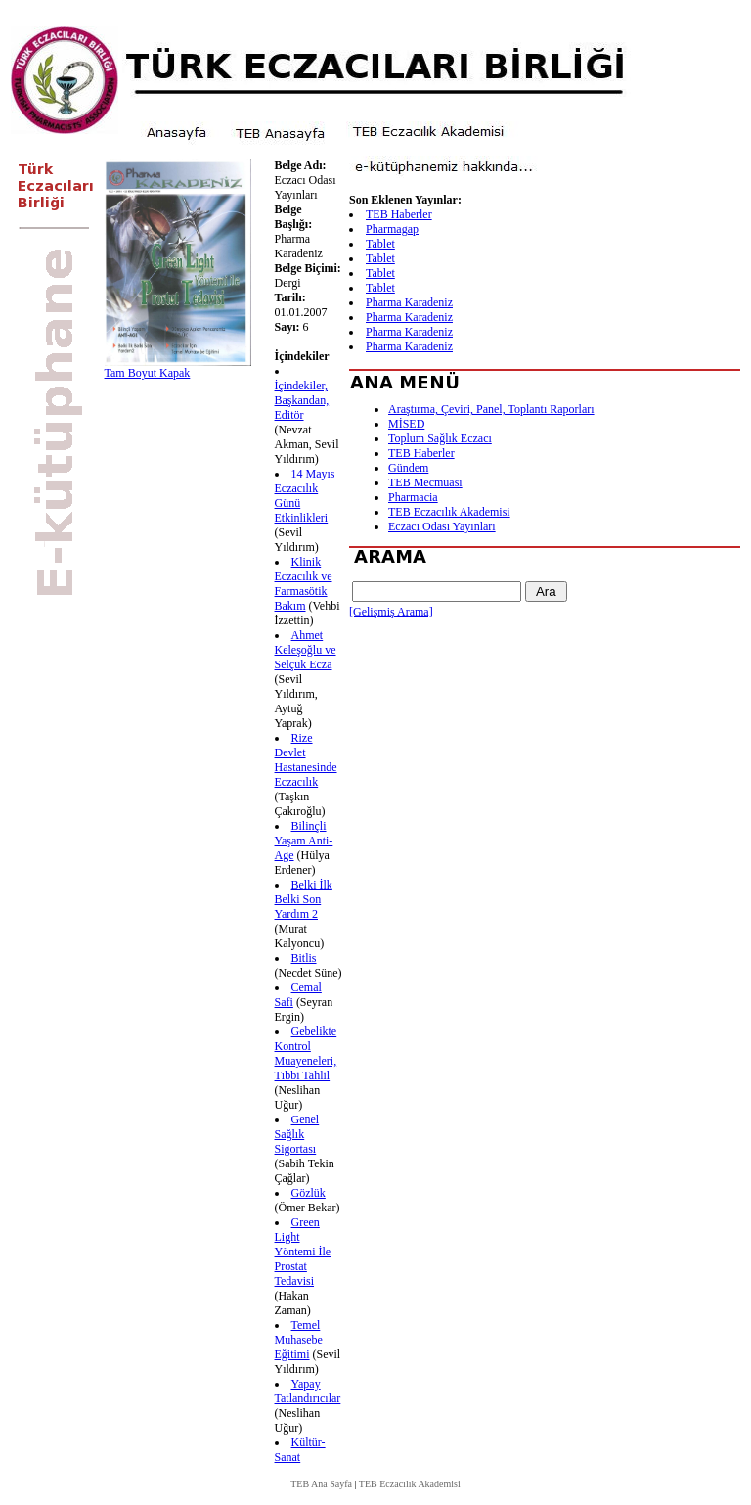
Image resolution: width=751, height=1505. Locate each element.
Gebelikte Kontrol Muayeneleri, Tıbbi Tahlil (306, 1053)
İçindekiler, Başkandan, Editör (302, 400)
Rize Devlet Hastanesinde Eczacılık (306, 760)
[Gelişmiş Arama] (391, 611)
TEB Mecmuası (425, 482)
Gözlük (308, 1193)
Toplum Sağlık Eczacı (440, 438)
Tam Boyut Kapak (148, 373)
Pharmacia (413, 497)
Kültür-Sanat (300, 1450)
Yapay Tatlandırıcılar (308, 1391)
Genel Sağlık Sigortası (297, 1134)
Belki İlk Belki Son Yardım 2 (303, 899)
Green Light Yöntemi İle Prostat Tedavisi (303, 1251)
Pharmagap (392, 229)
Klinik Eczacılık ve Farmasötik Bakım (303, 584)
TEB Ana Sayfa (321, 1484)
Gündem (408, 468)
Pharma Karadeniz (409, 302)
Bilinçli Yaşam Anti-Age (304, 840)
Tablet (380, 244)
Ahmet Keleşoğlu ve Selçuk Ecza (305, 649)
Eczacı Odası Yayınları (442, 526)
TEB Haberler (399, 214)
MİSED (406, 424)
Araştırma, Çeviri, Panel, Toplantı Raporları (491, 409)
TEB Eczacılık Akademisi (449, 512)
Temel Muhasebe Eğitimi (299, 1339)
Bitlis (304, 958)
